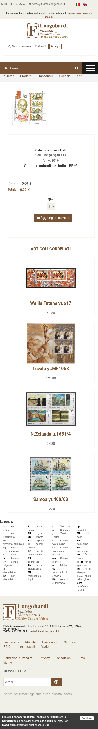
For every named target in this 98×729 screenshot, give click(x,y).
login (69, 13)
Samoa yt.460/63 (50, 499)
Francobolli (45, 76)
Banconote (49, 642)
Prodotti (25, 76)
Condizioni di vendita (17, 658)
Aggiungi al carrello (53, 218)
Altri (79, 76)
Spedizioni (63, 658)
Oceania (65, 76)
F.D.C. (7, 647)
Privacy (44, 658)
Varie (45, 647)
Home (11, 68)
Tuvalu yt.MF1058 (50, 368)
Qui (47, 725)
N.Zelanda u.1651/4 (51, 434)
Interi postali (26, 647)
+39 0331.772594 (13, 4)
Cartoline (70, 642)
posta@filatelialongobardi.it (47, 4)
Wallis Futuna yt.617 (50, 303)
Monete (30, 642)
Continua (86, 718)
